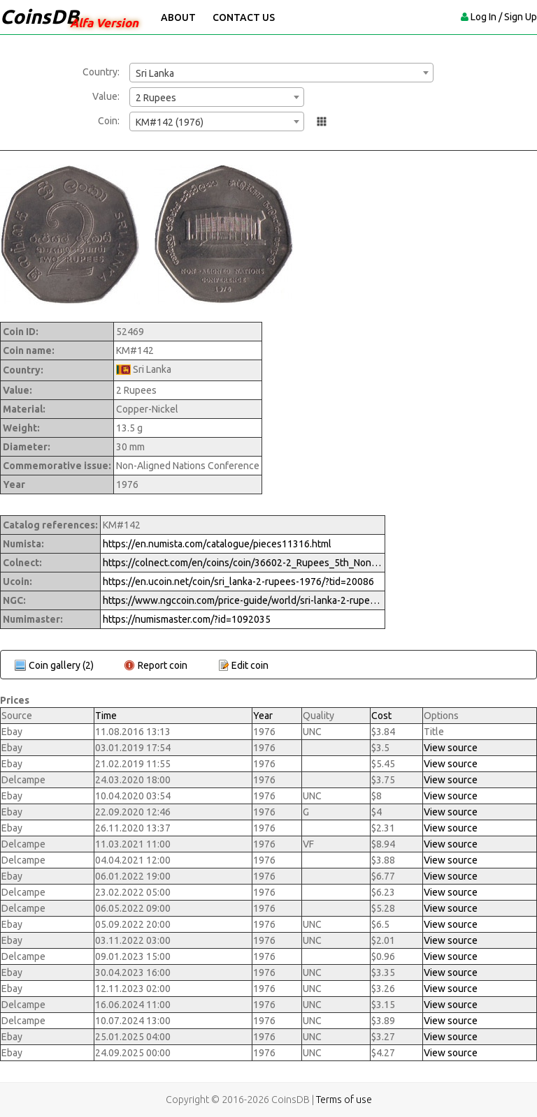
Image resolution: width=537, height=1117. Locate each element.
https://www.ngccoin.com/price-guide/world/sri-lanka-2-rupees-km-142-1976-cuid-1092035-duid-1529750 (242, 600)
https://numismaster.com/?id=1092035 (187, 619)
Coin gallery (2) (61, 665)
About (178, 17)
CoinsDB (39, 16)
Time (106, 715)
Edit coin (249, 665)
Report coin (162, 665)
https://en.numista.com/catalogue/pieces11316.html (217, 543)
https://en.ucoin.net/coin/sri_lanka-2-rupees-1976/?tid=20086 (238, 581)
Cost (381, 715)
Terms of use (344, 1099)
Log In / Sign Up (504, 16)
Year (263, 715)
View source (451, 747)
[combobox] (281, 72)
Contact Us (244, 17)
